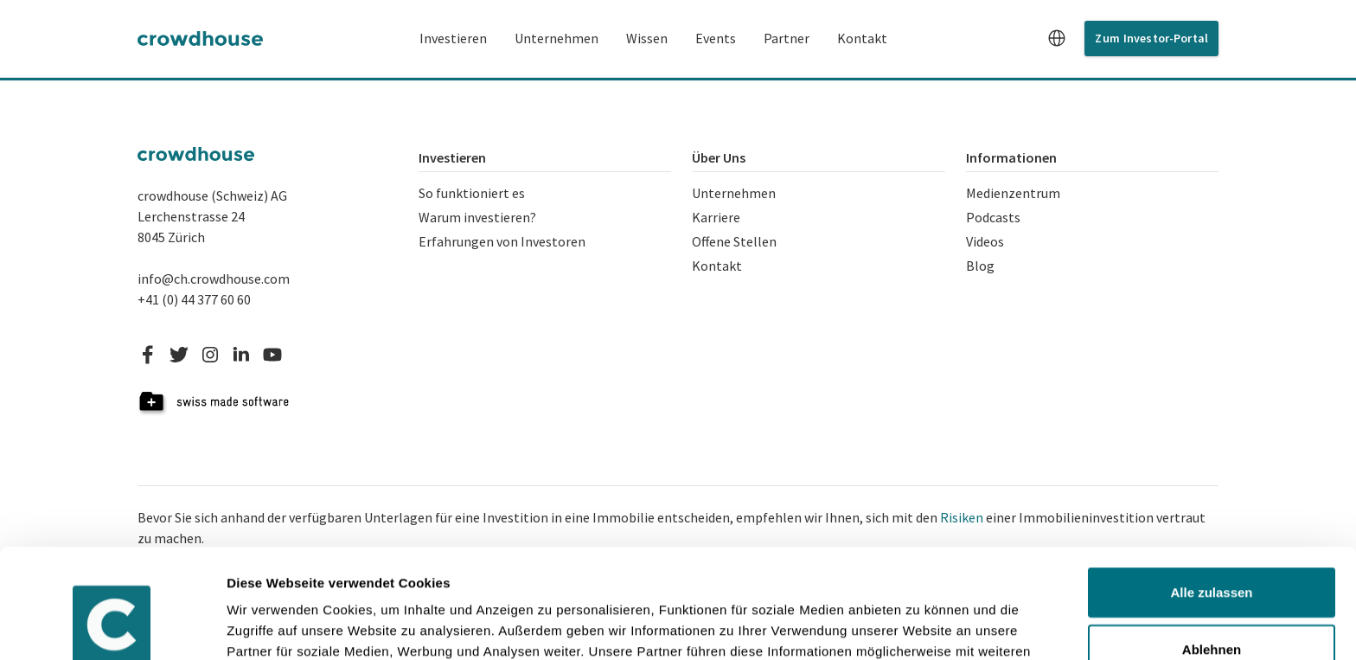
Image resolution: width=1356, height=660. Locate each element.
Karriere (716, 217)
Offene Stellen (734, 241)
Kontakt (862, 38)
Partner (786, 38)
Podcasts (993, 217)
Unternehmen (556, 38)
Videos (985, 241)
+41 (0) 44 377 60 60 (194, 299)
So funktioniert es (472, 193)
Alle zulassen (1211, 498)
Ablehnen (1211, 555)
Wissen (647, 38)
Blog (980, 265)
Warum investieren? (477, 217)
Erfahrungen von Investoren (502, 241)
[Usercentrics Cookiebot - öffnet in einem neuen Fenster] (112, 626)
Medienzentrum (1013, 193)
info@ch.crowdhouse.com (214, 278)
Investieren (453, 38)
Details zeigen (270, 625)
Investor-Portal (1165, 38)
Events (715, 38)
